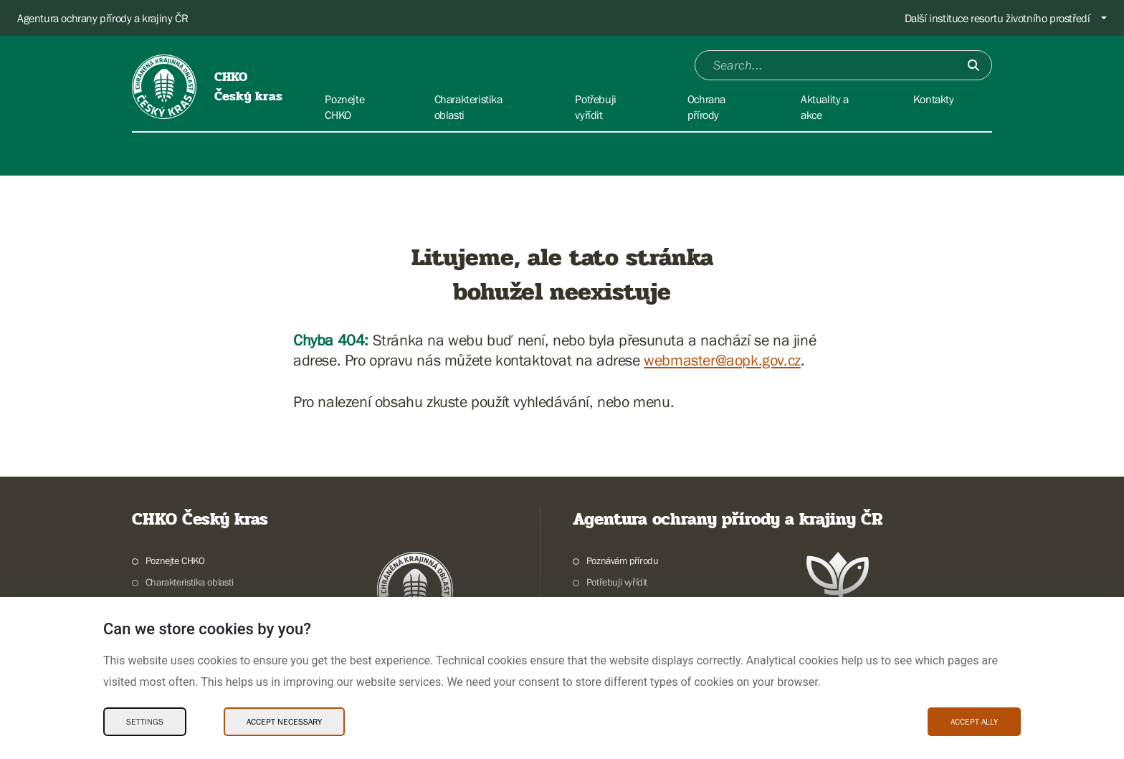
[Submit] (973, 65)
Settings (144, 722)
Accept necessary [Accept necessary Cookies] (284, 722)
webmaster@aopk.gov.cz (722, 360)
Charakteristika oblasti (190, 582)
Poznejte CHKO (175, 560)
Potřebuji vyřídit (616, 582)
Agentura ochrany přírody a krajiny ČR (102, 17)
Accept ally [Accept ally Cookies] (974, 722)
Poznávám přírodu (622, 560)
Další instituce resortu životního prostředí (997, 17)
